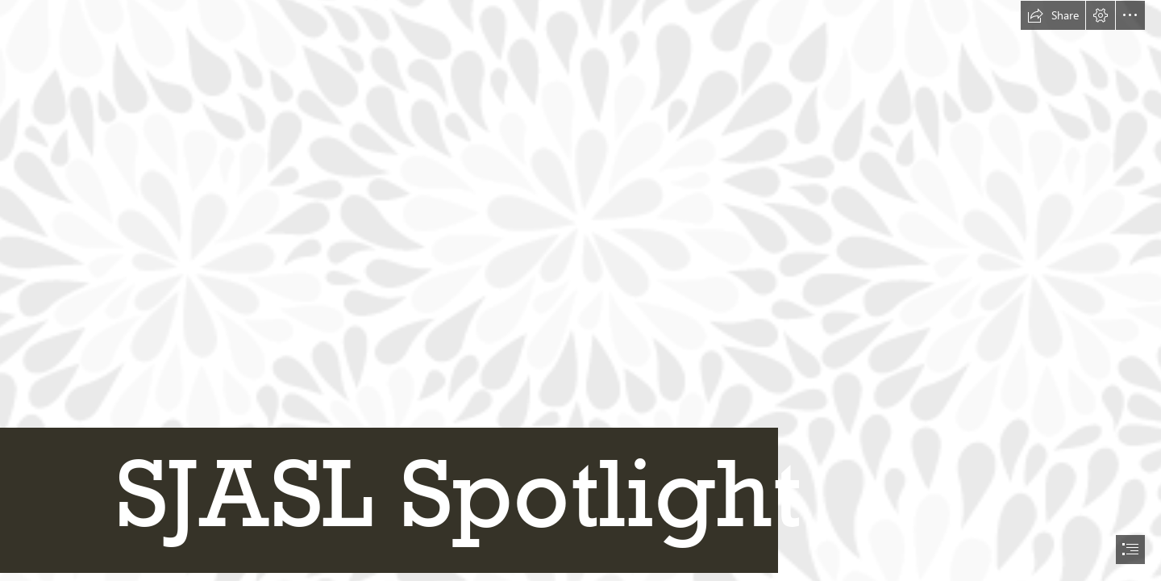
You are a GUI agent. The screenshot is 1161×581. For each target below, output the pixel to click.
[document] (580, 290)
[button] (1053, 15)
